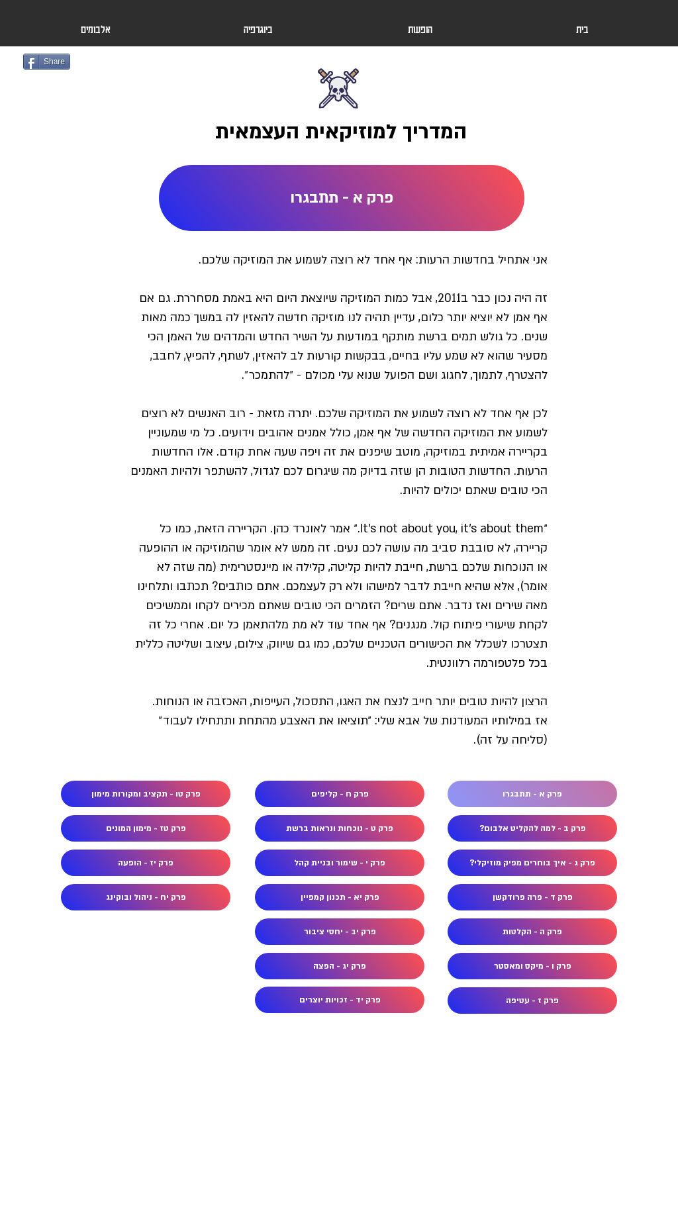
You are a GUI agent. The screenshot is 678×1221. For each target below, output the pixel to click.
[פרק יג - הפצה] (339, 966)
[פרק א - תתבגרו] (341, 198)
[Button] (339, 107)
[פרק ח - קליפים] (339, 794)
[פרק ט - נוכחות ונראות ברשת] (339, 828)
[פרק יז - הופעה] (145, 863)
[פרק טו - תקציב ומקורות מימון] (145, 794)
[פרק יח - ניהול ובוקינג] (145, 897)
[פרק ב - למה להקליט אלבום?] (532, 828)
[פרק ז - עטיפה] (532, 1000)
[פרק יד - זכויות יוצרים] (339, 1000)
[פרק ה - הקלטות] (532, 931)
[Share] (46, 62)
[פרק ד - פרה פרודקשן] (532, 897)
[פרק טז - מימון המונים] (145, 828)
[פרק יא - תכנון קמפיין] (339, 897)
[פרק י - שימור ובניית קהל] (339, 863)
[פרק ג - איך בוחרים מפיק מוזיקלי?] (532, 863)
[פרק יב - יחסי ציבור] (339, 931)
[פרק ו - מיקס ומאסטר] (532, 966)
